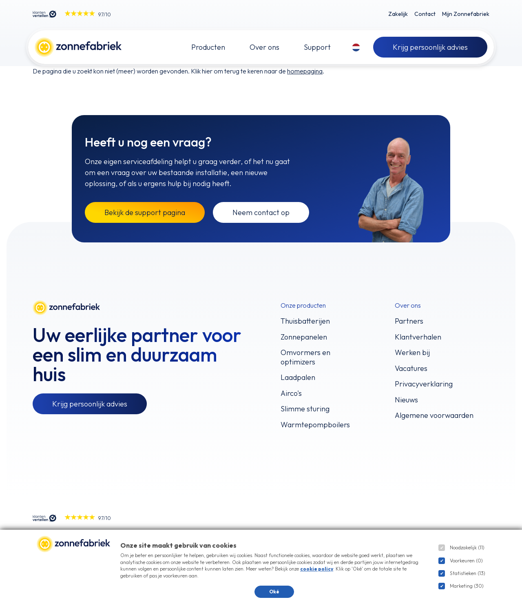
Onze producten (303, 305)
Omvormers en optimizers (305, 357)
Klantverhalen (418, 337)
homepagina (305, 71)
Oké (274, 591)
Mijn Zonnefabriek (465, 14)
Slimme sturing (305, 408)
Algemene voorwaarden (434, 415)
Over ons (408, 305)
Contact (425, 14)
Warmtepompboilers (315, 424)
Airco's (291, 393)
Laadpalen (298, 377)
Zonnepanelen (304, 337)
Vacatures (411, 368)
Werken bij (412, 352)
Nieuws (406, 399)
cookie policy (316, 569)
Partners (409, 321)
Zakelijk (398, 14)
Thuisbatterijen (305, 321)
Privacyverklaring (424, 384)
